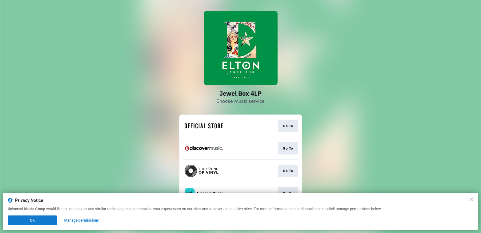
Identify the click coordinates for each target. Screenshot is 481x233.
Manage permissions (81, 220)
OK (32, 220)
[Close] (471, 199)
